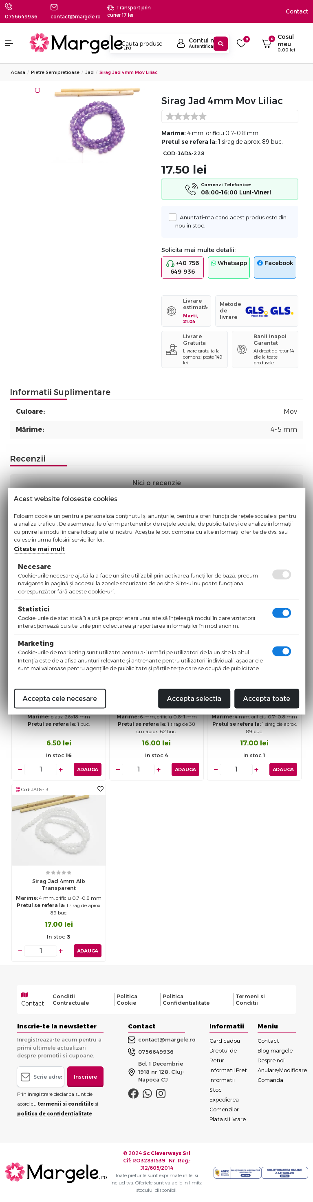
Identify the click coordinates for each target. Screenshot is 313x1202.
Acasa (18, 72)
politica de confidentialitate (54, 1114)
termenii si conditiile (66, 1104)
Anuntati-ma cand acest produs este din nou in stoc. (231, 221)
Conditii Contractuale (71, 999)
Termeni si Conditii (250, 999)
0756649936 (21, 16)
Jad (89, 72)
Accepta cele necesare (60, 698)
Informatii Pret (228, 1070)
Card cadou (224, 1040)
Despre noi (271, 1060)
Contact (297, 11)
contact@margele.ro (162, 1039)
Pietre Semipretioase (55, 72)
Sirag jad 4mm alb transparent (58, 884)
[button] (13, 43)
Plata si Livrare (227, 1119)
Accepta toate (266, 698)
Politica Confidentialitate (186, 999)
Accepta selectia (194, 698)
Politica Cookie (127, 999)
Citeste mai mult (39, 548)
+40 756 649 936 (182, 267)
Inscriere (85, 1076)
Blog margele (275, 1050)
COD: (169, 153)
